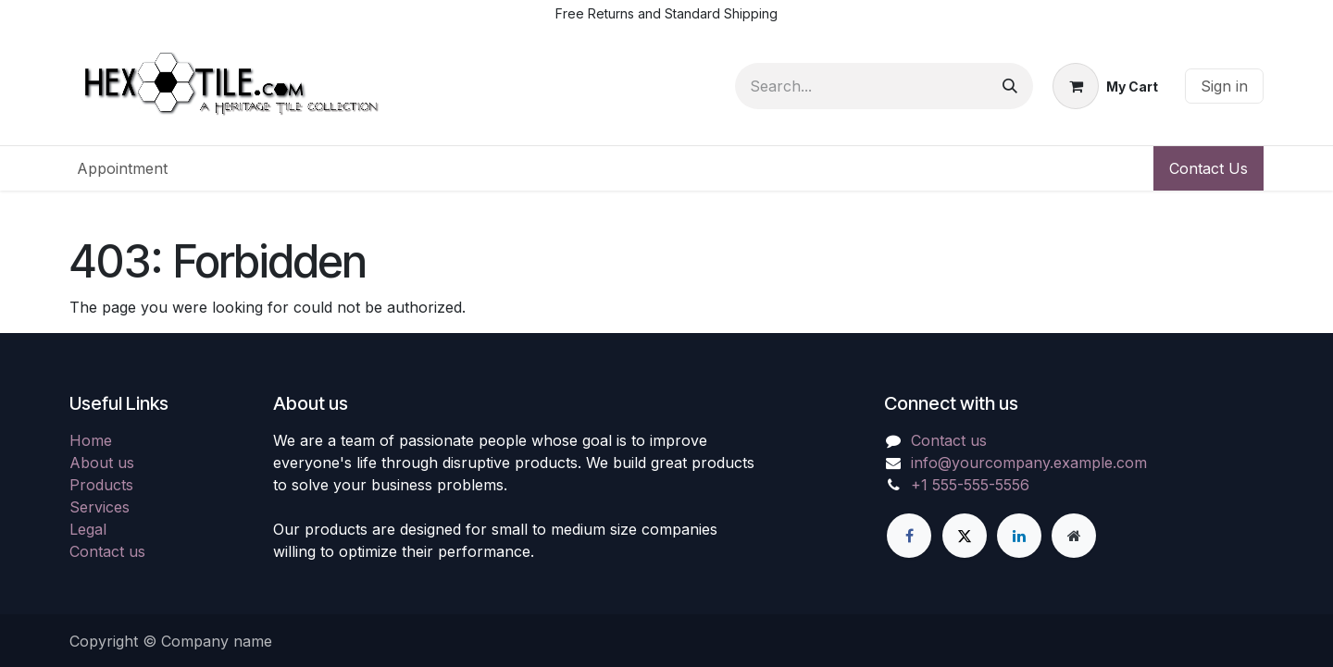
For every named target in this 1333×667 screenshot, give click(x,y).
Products (101, 485)
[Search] (1010, 86)
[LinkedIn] (1019, 535)
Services (99, 507)
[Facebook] (909, 535)
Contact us (107, 551)
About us (101, 462)
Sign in (1224, 86)
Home (90, 440)
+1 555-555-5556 (970, 485)
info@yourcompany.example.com (1029, 462)
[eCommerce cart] (1105, 86)
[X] (964, 535)
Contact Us (1208, 168)
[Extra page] (1074, 535)
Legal (87, 529)
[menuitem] (122, 168)
